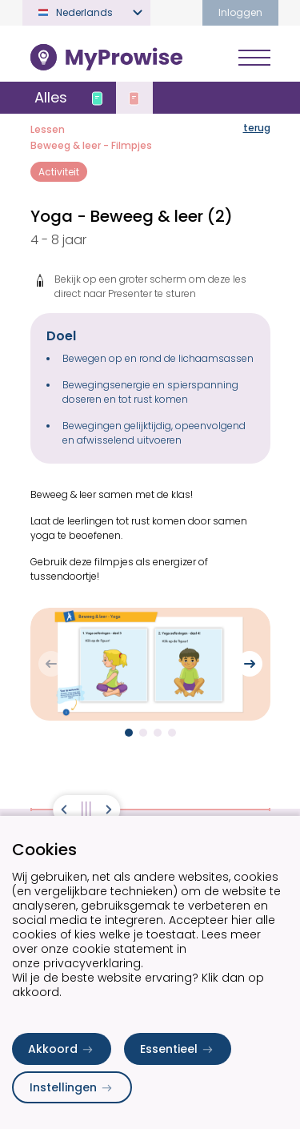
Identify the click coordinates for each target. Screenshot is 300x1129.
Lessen (47, 129)
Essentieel (177, 1049)
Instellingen (72, 1087)
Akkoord (61, 1049)
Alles (50, 97)
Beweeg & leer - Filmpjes (91, 145)
